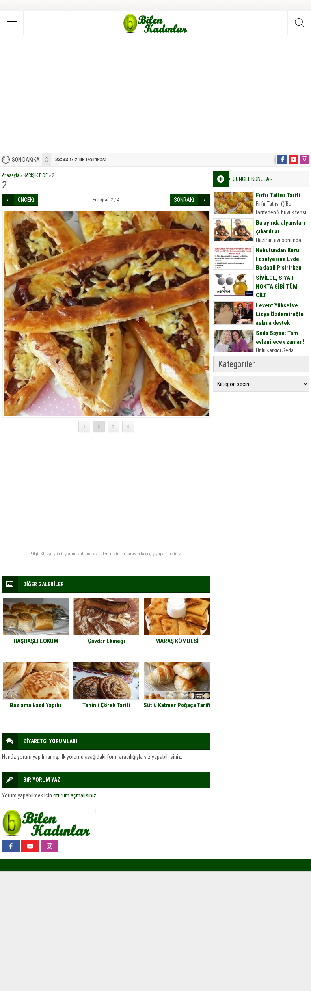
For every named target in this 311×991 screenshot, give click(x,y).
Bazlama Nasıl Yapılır (36, 705)
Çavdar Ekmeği (106, 641)
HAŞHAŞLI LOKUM (35, 641)
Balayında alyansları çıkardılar (280, 227)
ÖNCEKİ (26, 200)
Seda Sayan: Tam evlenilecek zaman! (280, 337)
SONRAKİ (184, 200)
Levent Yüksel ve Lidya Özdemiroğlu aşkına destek (280, 314)
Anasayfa (10, 175)
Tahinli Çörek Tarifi (106, 705)
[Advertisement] (155, 94)
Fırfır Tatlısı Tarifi (278, 195)
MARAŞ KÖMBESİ (177, 641)
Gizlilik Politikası (80, 159)
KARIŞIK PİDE (36, 175)
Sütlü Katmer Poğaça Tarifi (176, 705)
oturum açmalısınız (74, 795)
